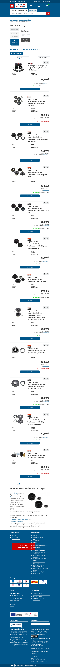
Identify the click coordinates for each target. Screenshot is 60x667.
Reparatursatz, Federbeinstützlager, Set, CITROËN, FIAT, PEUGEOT (36, 351)
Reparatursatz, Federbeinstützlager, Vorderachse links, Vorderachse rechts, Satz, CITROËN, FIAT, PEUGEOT (36, 315)
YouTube (12, 606)
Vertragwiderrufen (23, 546)
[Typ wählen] (14, 36)
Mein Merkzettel (16, 539)
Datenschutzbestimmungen (37, 645)
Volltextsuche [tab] (32, 10)
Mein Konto (15, 537)
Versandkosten (46, 83)
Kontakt (14, 535)
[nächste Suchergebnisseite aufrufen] (28, 58)
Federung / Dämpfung (25, 20)
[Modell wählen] (14, 33)
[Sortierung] (44, 58)
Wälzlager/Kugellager (17, 521)
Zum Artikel (30, 89)
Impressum (36, 544)
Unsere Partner (37, 549)
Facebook (12, 604)
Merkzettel (46, 1)
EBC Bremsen (36, 600)
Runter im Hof (36, 573)
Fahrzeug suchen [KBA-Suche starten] (25, 40)
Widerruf (35, 542)
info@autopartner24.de (16, 600)
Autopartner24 (14, 20)
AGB (34, 539)
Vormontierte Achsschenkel (40, 598)
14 (25, 57)
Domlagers (13, 497)
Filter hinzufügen (16, 53)
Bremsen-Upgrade (37, 596)
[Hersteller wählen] (14, 29)
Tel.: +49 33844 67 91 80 (21, 1)
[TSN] (28, 35)
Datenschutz (36, 540)
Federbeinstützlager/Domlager (20, 519)
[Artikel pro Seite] (44, 484)
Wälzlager (15, 493)
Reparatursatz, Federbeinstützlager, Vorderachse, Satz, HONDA (37, 279)
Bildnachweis (36, 547)
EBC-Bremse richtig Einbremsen (41, 571)
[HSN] (23, 35)
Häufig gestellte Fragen (39, 550)
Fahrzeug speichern (15, 42)
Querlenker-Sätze (37, 593)
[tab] (19, 10)
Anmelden (34, 636)
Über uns (35, 535)
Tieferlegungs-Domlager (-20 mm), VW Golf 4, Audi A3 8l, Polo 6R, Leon (37, 68)
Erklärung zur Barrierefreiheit (40, 545)
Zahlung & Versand (38, 537)
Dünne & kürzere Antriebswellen (41, 595)
